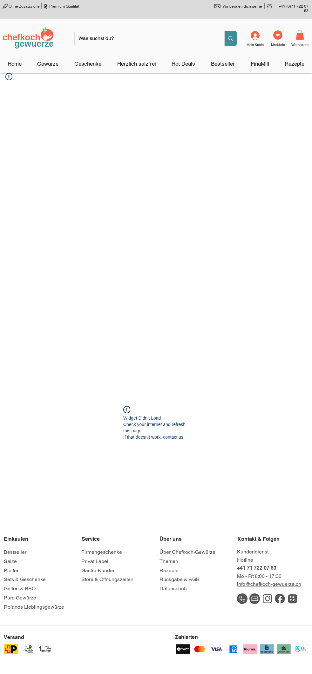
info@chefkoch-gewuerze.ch (269, 584)
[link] (300, 35)
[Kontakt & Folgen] (259, 539)
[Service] (104, 539)
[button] (48, 64)
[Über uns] (182, 539)
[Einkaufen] (26, 539)
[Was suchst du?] (144, 38)
